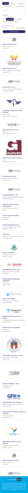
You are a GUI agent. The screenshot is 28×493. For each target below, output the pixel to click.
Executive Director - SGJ (9, 87)
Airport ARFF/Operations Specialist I (12, 402)
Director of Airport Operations (11, 215)
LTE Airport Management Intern (11, 225)
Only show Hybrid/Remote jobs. (12, 21)
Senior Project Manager (9, 298)
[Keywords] (14, 10)
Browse (12, 3)
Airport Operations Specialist (10, 129)
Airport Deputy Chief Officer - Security (13, 355)
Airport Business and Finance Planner (13, 157)
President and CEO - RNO (9, 176)
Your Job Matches (8, 6)
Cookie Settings (11, 479)
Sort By (4, 27)
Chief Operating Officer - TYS (10, 195)
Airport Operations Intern (9, 68)
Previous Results (14, 31)
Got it (19, 479)
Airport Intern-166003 (8, 252)
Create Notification (20, 27)
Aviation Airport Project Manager (11, 327)
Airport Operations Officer (10, 44)
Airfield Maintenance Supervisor (11, 269)
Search (5, 3)
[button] (18, 19)
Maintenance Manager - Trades (11, 383)
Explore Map (21, 3)
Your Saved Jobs (20, 6)
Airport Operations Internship (11, 460)
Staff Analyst (6, 234)
